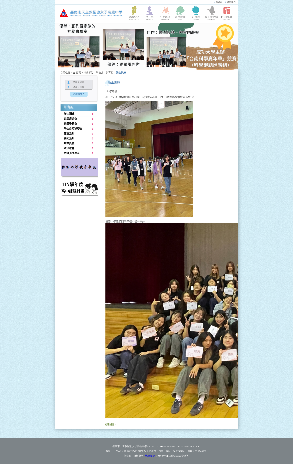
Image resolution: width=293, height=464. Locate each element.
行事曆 (196, 18)
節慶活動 (69, 133)
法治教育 (69, 148)
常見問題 (180, 18)
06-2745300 (200, 451)
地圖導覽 (150, 456)
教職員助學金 (72, 153)
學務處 (99, 72)
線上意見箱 (211, 18)
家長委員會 (70, 123)
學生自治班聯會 (73, 128)
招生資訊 (165, 18)
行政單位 (88, 72)
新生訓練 (121, 72)
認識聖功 (134, 18)
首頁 (78, 72)
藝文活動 (69, 138)
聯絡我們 (230, 2)
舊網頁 (218, 2)
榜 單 (149, 18)
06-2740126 (178, 451)
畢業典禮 (69, 143)
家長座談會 (70, 118)
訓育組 (109, 72)
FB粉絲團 (227, 18)
